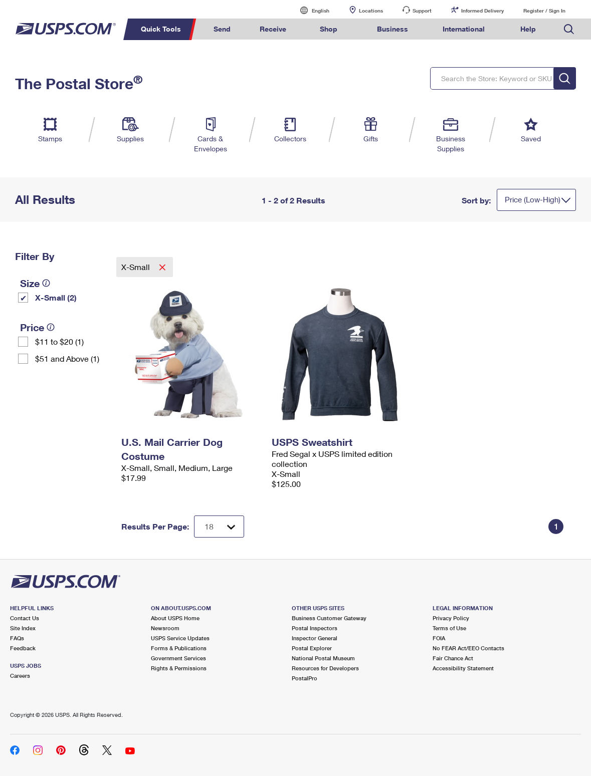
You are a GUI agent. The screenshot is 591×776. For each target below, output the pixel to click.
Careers (20, 675)
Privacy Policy (451, 618)
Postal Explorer (312, 648)
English (310, 10)
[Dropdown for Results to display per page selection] (219, 526)
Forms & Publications (179, 648)
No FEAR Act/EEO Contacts (468, 648)
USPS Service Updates (180, 638)
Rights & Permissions (179, 668)
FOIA (439, 638)
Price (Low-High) (532, 199)
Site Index (23, 628)
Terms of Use (449, 628)
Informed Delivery (482, 11)
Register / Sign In (544, 11)
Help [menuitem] (528, 29)
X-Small (136, 267)
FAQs (17, 638)
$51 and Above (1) (67, 358)
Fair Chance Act (453, 658)
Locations (371, 11)
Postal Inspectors (314, 628)
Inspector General (314, 638)
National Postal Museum (323, 658)
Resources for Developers (325, 668)
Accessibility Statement (463, 668)
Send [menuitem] (222, 29)
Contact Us (24, 618)
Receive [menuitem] (273, 29)
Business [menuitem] (392, 29)
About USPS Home (175, 618)
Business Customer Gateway (329, 618)
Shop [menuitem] (328, 29)
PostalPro (304, 678)
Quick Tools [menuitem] (161, 29)
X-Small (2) (56, 297)
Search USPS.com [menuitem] (568, 29)
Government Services (178, 658)
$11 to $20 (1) (59, 341)
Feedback (23, 648)
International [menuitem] (464, 29)
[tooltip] (46, 283)
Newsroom (165, 628)
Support (422, 11)
